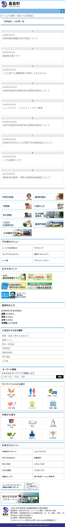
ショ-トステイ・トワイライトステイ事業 (23, 108)
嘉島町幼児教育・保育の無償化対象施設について (27, 177)
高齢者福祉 (7, 352)
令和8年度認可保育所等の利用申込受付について (26, 90)
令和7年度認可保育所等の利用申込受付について (26, 125)
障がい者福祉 (8, 344)
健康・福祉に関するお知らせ (15, 336)
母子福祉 (6, 357)
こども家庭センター (12, 160)
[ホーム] (4, 15)
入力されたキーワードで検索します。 (19, 373)
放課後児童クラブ (11, 56)
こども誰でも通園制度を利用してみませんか (24, 73)
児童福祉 (6, 348)
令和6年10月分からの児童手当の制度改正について (27, 142)
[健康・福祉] (15, 15)
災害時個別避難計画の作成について (20, 38)
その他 (5, 361)
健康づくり (7, 340)
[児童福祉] (28, 15)
